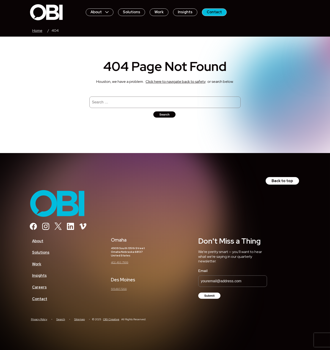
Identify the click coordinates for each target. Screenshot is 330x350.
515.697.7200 (119, 289)
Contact (214, 12)
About (100, 12)
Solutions (131, 12)
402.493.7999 (119, 262)
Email (203, 270)
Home (37, 30)
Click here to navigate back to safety (176, 81)
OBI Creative (111, 319)
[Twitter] (58, 228)
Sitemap (79, 319)
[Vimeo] (82, 228)
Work (159, 12)
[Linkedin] (70, 228)
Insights (185, 12)
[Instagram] (45, 228)
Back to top (282, 180)
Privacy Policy (39, 319)
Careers (39, 287)
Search (60, 319)
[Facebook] (33, 228)
